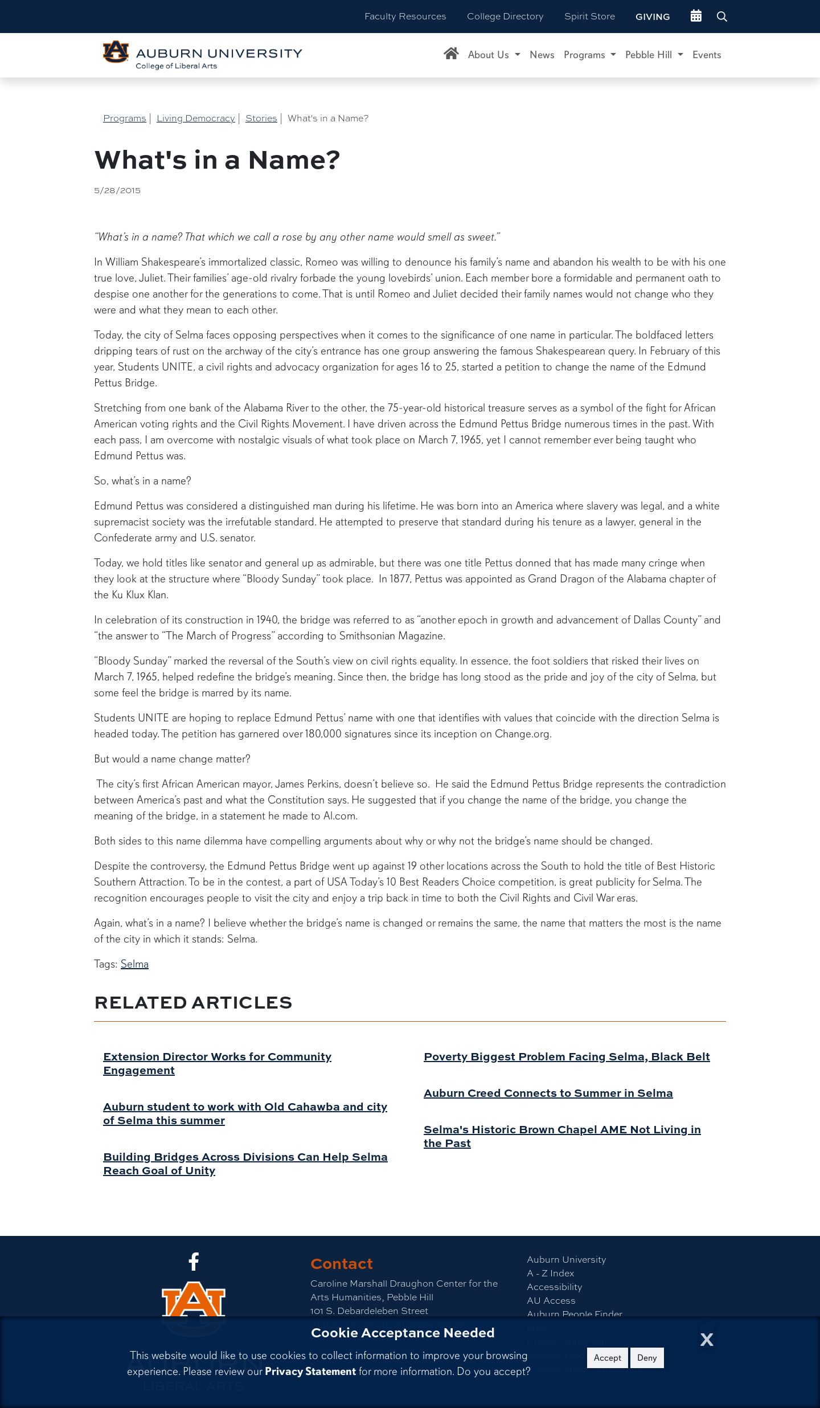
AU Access (551, 1301)
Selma (135, 964)
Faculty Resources (405, 16)
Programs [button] (586, 54)
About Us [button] (490, 54)
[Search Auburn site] (723, 16)
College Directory (505, 16)
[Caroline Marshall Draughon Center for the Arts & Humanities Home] (451, 55)
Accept (607, 1358)
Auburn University (566, 1260)
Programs (124, 118)
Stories (261, 118)
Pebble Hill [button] (650, 54)
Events (706, 54)
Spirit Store (589, 16)
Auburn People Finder (574, 1314)
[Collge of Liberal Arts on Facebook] (193, 1265)
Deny (647, 1358)
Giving (653, 16)
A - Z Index (550, 1273)
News (542, 54)
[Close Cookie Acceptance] (707, 1336)
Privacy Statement (310, 1371)
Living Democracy (196, 118)
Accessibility (555, 1287)
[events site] (696, 16)
